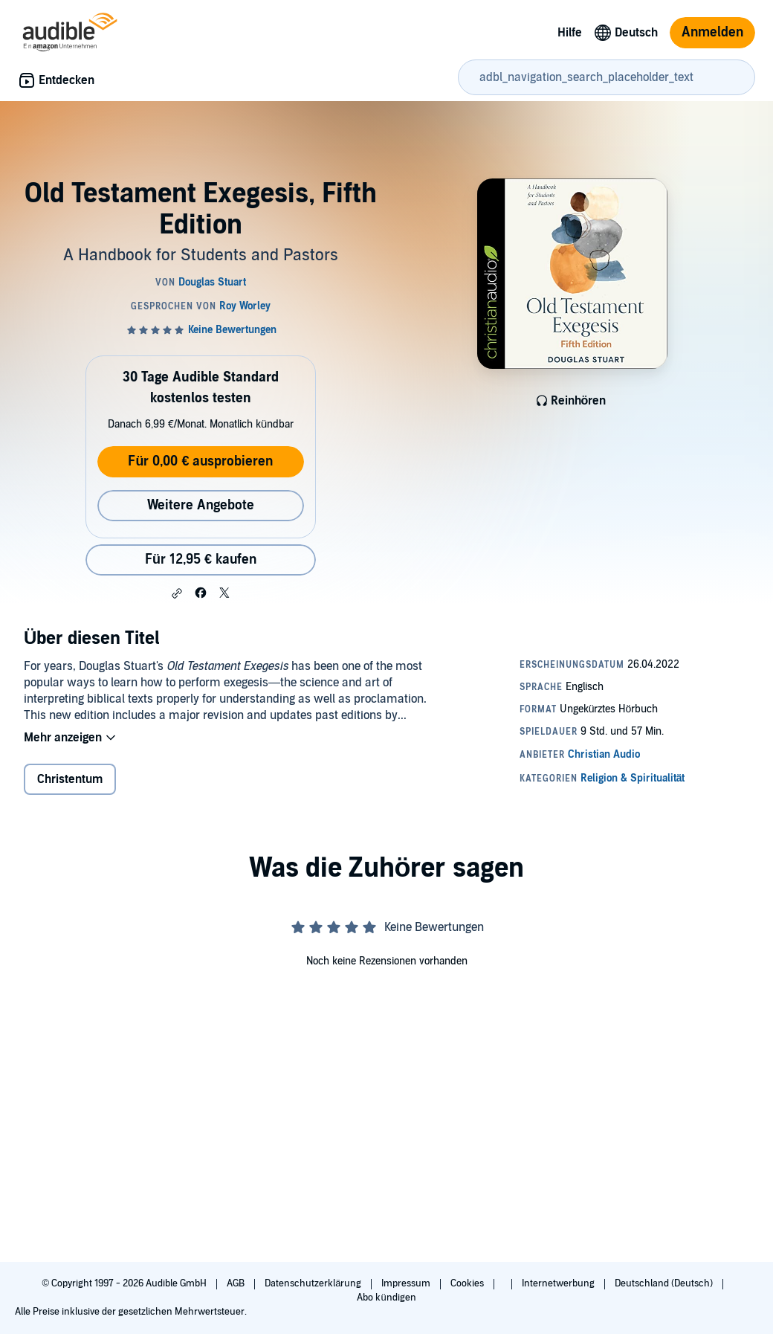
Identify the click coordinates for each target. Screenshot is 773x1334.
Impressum (407, 1283)
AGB (237, 1283)
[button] (177, 593)
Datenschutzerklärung (314, 1283)
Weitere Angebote (200, 505)
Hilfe (569, 32)
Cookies (468, 1283)
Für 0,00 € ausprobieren (200, 461)
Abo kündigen (386, 1298)
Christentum (70, 779)
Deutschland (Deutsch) (665, 1283)
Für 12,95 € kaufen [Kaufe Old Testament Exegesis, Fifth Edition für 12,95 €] (200, 559)
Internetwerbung (559, 1283)
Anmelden (712, 32)
